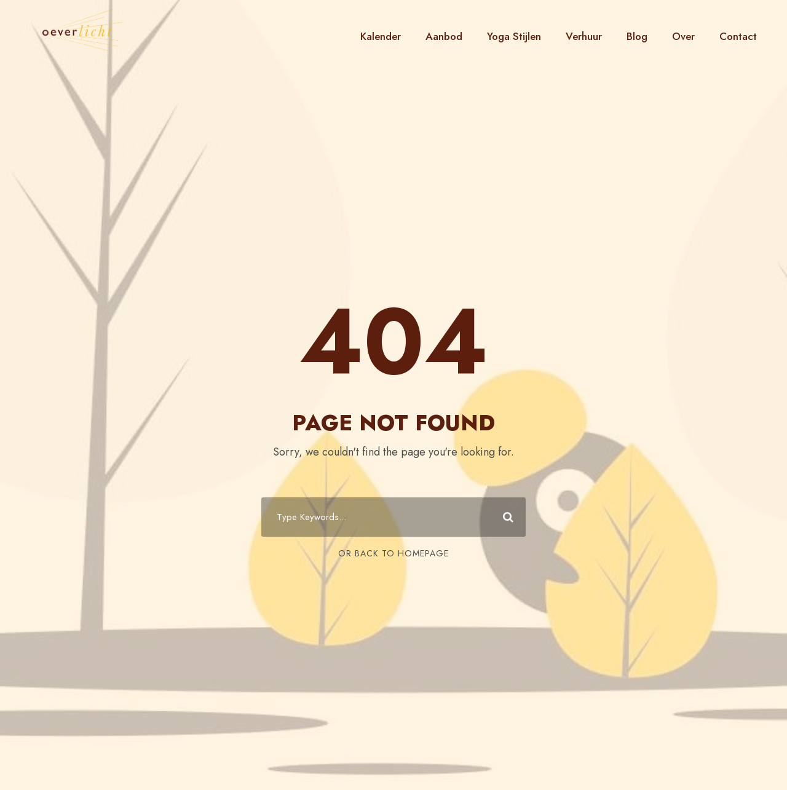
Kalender (380, 36)
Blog (637, 36)
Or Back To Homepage (393, 553)
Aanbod (443, 36)
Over (683, 36)
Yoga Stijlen (514, 36)
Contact (738, 36)
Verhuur (584, 36)
